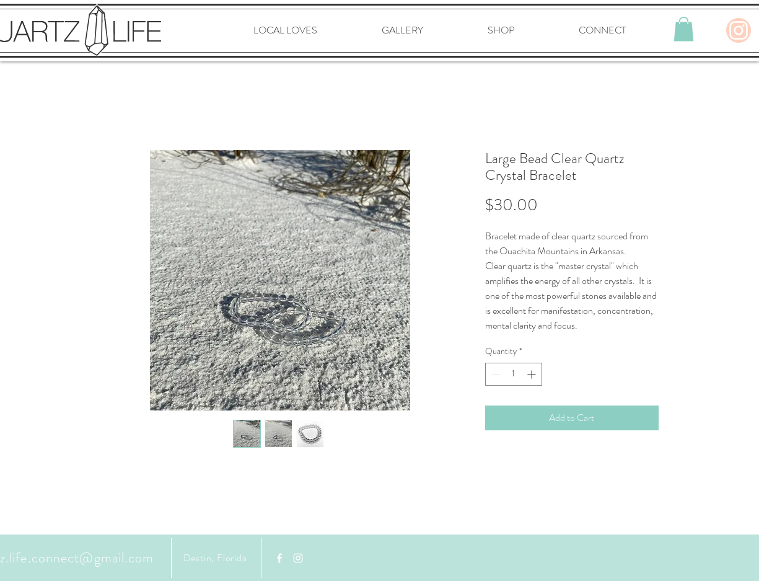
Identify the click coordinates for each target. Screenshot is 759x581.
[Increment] (532, 374)
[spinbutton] (513, 374)
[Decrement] (494, 374)
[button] (683, 29)
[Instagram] (738, 30)
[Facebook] (279, 558)
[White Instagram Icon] (298, 558)
